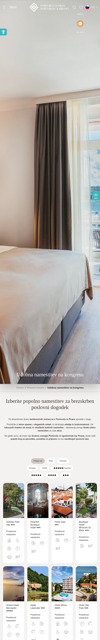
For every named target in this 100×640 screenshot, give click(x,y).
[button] (3, 32)
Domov (20, 387)
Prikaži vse (37, 461)
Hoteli (44, 468)
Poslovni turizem (35, 387)
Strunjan (32, 468)
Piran (51, 461)
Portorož (63, 461)
